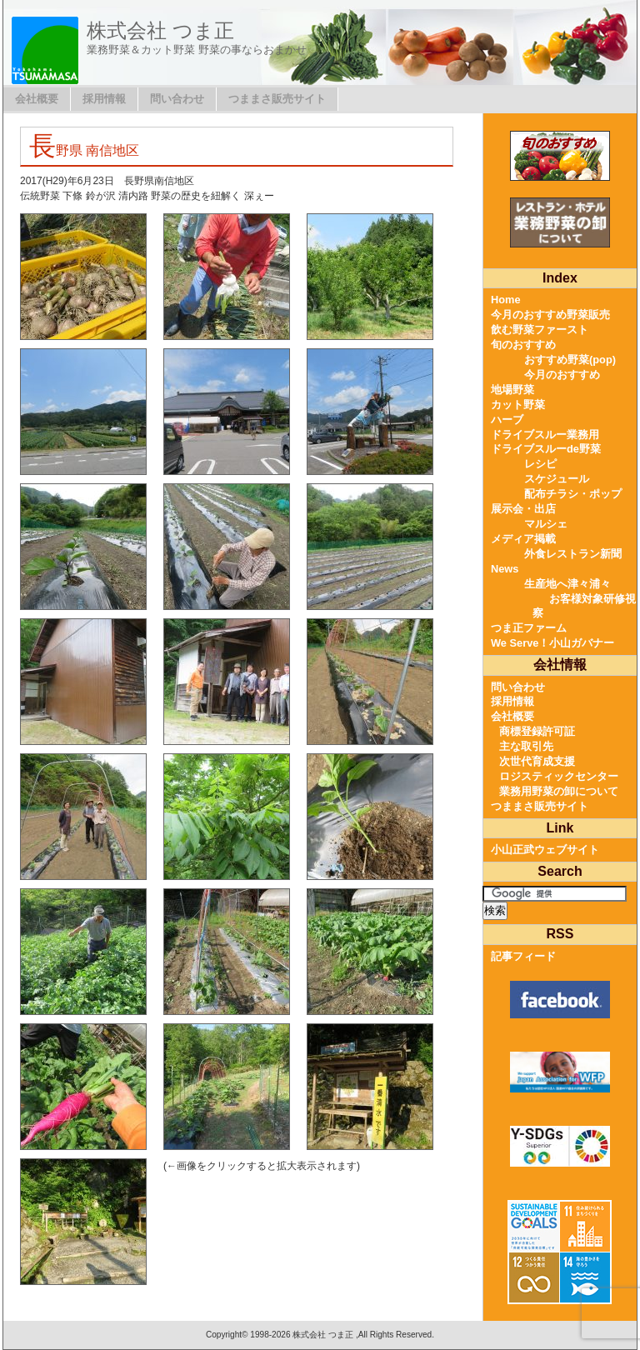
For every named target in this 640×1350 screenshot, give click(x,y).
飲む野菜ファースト (539, 329)
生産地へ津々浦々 (567, 584)
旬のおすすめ (523, 344)
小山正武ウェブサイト (545, 849)
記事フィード (523, 956)
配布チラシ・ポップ (573, 494)
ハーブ (507, 419)
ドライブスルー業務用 (545, 434)
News (504, 568)
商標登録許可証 (537, 731)
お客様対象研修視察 (584, 606)
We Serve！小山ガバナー (552, 643)
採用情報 (104, 98)
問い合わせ (177, 98)
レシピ (540, 464)
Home (506, 299)
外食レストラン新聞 (573, 554)
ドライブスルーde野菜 (546, 448)
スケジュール (556, 478)
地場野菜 (512, 389)
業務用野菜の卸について (558, 791)
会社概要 (36, 98)
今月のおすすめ (562, 374)
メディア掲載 (523, 538)
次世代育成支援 (537, 761)
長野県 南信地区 (84, 150)
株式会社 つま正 (160, 30)
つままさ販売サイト (277, 98)
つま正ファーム (529, 628)
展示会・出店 (523, 508)
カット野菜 (518, 404)
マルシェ (546, 524)
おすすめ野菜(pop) (570, 359)
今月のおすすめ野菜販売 (550, 314)
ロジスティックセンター (558, 776)
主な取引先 (526, 746)
